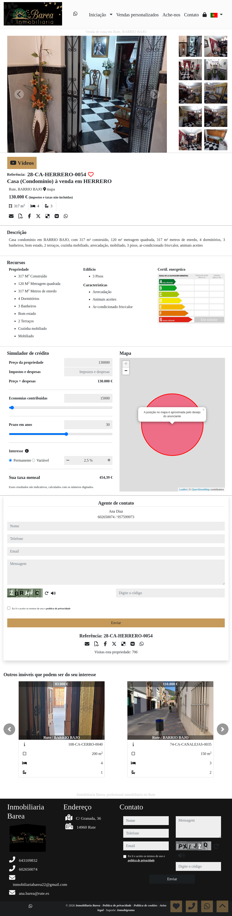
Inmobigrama (126, 910)
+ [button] (125, 364)
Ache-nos (171, 14)
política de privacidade (58, 608)
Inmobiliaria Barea (88, 905)
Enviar (116, 623)
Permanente (22, 460)
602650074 (106, 517)
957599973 (125, 517)
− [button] (125, 371)
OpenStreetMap (201, 489)
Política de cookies (146, 905)
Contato (191, 14)
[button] (9, 729)
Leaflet (183, 489)
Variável (43, 460)
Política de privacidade (117, 905)
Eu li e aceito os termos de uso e (41, 608)
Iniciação (97, 14)
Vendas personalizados (137, 14)
